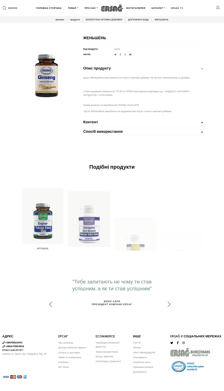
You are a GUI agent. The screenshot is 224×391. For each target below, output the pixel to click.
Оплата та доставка (69, 352)
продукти (75, 19)
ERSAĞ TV (177, 8)
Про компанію (65, 342)
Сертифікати (140, 357)
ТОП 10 (137, 342)
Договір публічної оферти (72, 347)
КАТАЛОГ (157, 8)
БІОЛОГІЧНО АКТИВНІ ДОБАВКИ (104, 19)
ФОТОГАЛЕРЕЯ (135, 8)
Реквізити (63, 362)
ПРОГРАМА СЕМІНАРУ (108, 361)
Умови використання (107, 351)
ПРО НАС (90, 8)
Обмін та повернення (69, 357)
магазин (60, 19)
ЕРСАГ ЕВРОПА (105, 356)
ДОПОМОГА (139, 372)
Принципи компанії (143, 367)
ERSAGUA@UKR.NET (12, 350)
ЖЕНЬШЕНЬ (161, 19)
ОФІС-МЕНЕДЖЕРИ (144, 352)
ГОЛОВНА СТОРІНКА (49, 8)
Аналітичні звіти (141, 362)
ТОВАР (72, 8)
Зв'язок (137, 347)
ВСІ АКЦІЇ (63, 367)
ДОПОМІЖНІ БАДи (138, 19)
